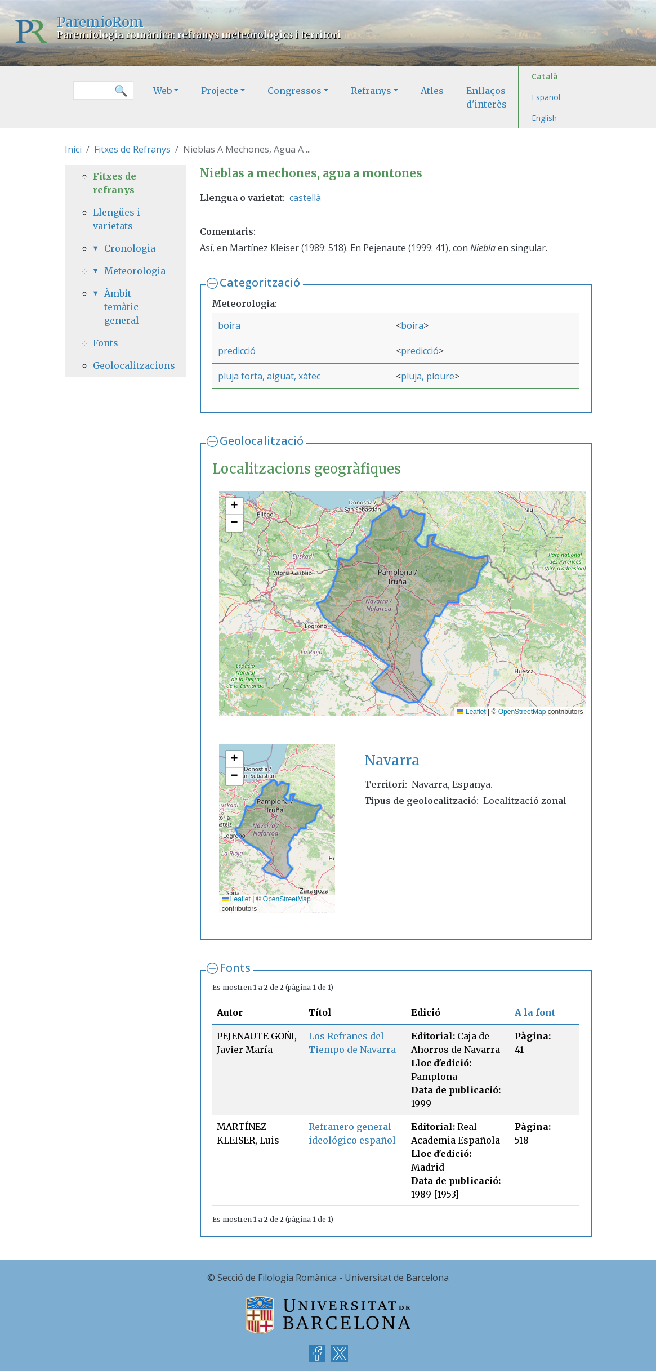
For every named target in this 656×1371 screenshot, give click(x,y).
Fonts (235, 967)
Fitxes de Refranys (132, 149)
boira (229, 325)
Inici (73, 149)
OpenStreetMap (522, 712)
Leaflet (471, 712)
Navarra (392, 760)
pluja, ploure (427, 376)
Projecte (219, 90)
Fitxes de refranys (114, 183)
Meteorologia (131, 270)
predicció (237, 351)
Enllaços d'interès (486, 97)
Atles (432, 90)
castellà (305, 197)
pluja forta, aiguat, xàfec (269, 376)
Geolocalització (262, 440)
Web (162, 90)
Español (546, 97)
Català (545, 76)
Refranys (371, 90)
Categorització (260, 282)
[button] (234, 506)
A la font (535, 1012)
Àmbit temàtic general (121, 307)
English (544, 118)
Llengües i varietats (116, 219)
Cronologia (129, 248)
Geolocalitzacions (125, 365)
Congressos (294, 90)
